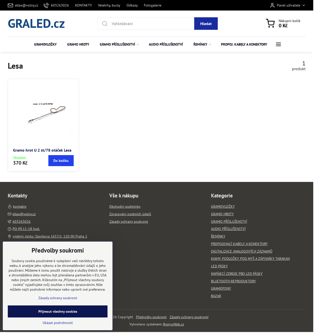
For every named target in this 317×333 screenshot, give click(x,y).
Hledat (206, 23)
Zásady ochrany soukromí (189, 317)
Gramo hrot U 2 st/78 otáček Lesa (42, 150)
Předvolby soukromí (151, 317)
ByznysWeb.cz (173, 324)
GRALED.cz (36, 23)
